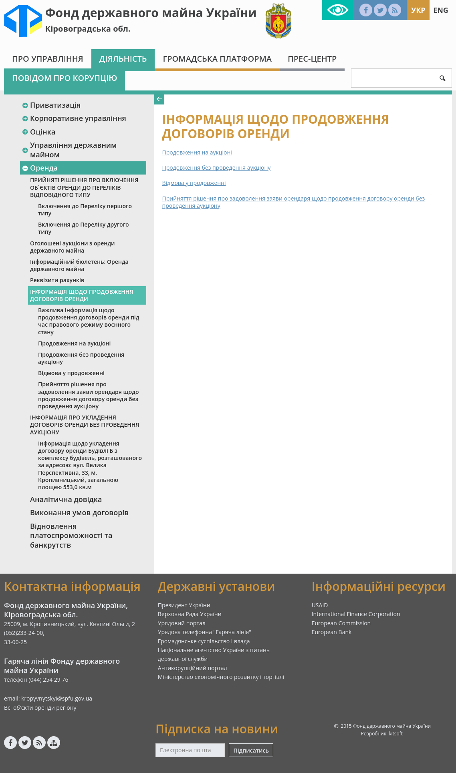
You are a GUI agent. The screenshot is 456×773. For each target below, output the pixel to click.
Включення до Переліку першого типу (85, 209)
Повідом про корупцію (64, 77)
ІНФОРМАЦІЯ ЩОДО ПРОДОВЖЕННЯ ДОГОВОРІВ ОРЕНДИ (81, 295)
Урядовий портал (182, 623)
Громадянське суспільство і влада (204, 641)
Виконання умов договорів (79, 512)
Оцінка (38, 132)
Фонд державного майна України (151, 12)
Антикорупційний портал (192, 668)
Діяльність (123, 58)
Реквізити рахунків (57, 280)
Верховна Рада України (190, 614)
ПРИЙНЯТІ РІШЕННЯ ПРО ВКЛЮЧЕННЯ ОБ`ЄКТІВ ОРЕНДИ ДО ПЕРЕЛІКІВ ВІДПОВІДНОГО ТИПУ (84, 187)
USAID (320, 605)
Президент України (184, 605)
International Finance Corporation (356, 614)
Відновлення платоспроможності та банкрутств (71, 535)
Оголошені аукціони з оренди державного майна (72, 246)
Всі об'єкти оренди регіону (40, 707)
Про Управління (47, 58)
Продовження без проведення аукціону (81, 358)
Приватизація (51, 105)
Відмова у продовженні (71, 373)
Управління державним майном (69, 149)
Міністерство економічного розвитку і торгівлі (221, 677)
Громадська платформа (217, 58)
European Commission (341, 623)
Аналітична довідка (66, 499)
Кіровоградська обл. (88, 28)
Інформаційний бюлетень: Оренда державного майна (79, 265)
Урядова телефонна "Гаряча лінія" (204, 632)
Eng (440, 10)
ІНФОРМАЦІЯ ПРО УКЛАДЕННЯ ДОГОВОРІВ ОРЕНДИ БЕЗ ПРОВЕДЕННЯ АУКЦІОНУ (84, 425)
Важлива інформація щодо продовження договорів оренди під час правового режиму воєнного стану (88, 321)
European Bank (332, 632)
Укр (418, 10)
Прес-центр (312, 58)
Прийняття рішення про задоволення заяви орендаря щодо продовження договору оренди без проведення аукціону (88, 395)
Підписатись (250, 750)
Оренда (40, 168)
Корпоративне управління (74, 118)
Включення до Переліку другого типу (83, 228)
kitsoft (396, 733)
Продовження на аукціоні (74, 343)
